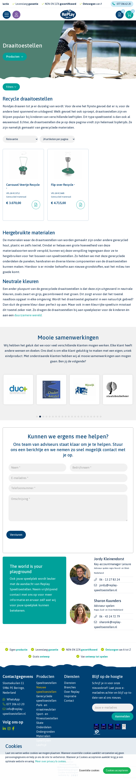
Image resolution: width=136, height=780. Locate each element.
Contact (69, 700)
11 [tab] (69, 416)
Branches (70, 687)
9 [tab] (62, 416)
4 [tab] (46, 416)
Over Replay (72, 691)
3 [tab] (43, 416)
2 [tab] (40, 416)
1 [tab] (37, 416)
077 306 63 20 (121, 3)
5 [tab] (49, 416)
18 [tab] (91, 416)
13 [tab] (75, 416)
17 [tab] (88, 416)
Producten (14, 56)
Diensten (70, 682)
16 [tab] (85, 416)
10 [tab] (65, 416)
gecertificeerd (73, 3)
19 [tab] (94, 416)
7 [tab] (56, 416)
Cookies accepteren (117, 770)
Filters (11, 86)
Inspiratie (70, 696)
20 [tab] (97, 416)
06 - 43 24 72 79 (109, 616)
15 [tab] (81, 416)
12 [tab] (72, 416)
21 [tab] (100, 416)
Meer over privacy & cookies (50, 761)
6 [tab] (53, 416)
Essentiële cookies (89, 770)
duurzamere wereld (28, 315)
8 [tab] (59, 416)
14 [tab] (78, 416)
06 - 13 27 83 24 (109, 579)
